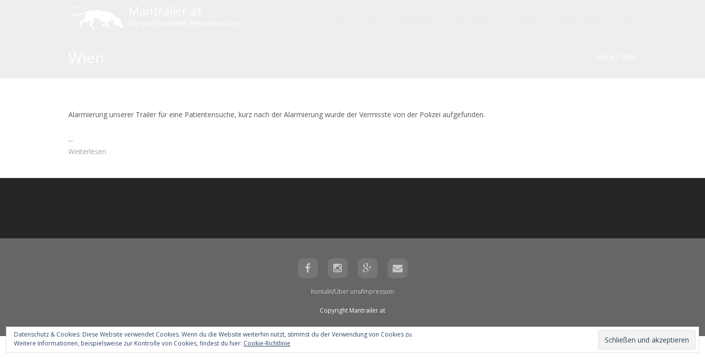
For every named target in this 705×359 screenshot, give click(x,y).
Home (605, 56)
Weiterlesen (87, 151)
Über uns (347, 291)
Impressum (378, 291)
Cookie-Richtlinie (266, 343)
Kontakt (321, 291)
